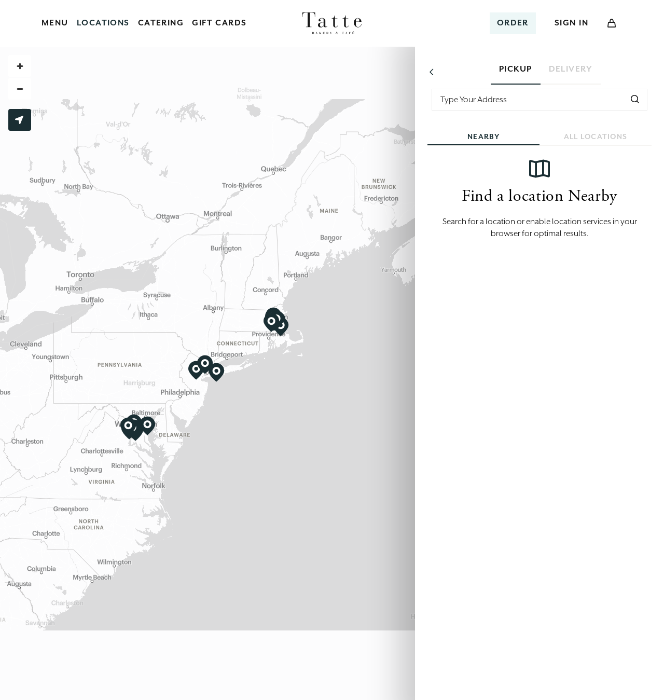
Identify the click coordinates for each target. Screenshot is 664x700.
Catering (161, 23)
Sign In (571, 23)
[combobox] (539, 100)
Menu (55, 23)
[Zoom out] (19, 89)
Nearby (483, 136)
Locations (103, 23)
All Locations (596, 136)
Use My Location (19, 120)
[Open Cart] (611, 23)
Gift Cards (219, 23)
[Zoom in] (19, 66)
